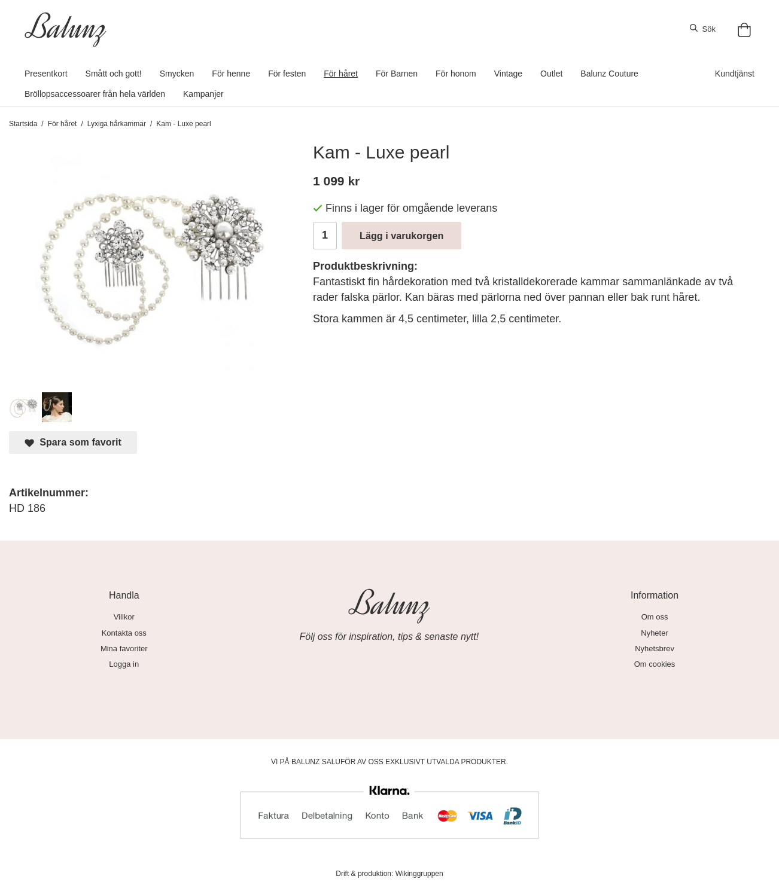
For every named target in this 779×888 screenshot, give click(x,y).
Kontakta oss (124, 632)
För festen (287, 73)
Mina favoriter (124, 648)
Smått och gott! (114, 73)
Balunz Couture (609, 73)
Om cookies (654, 664)
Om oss (654, 616)
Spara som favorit (73, 442)
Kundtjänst (734, 73)
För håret (341, 73)
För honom (456, 73)
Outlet (551, 73)
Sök (703, 28)
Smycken (177, 73)
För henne (231, 73)
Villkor (124, 616)
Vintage (508, 73)
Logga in (124, 664)
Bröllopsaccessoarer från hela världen (95, 94)
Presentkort (46, 73)
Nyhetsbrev (654, 648)
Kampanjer (203, 94)
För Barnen (397, 73)
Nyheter (654, 632)
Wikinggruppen (419, 873)
